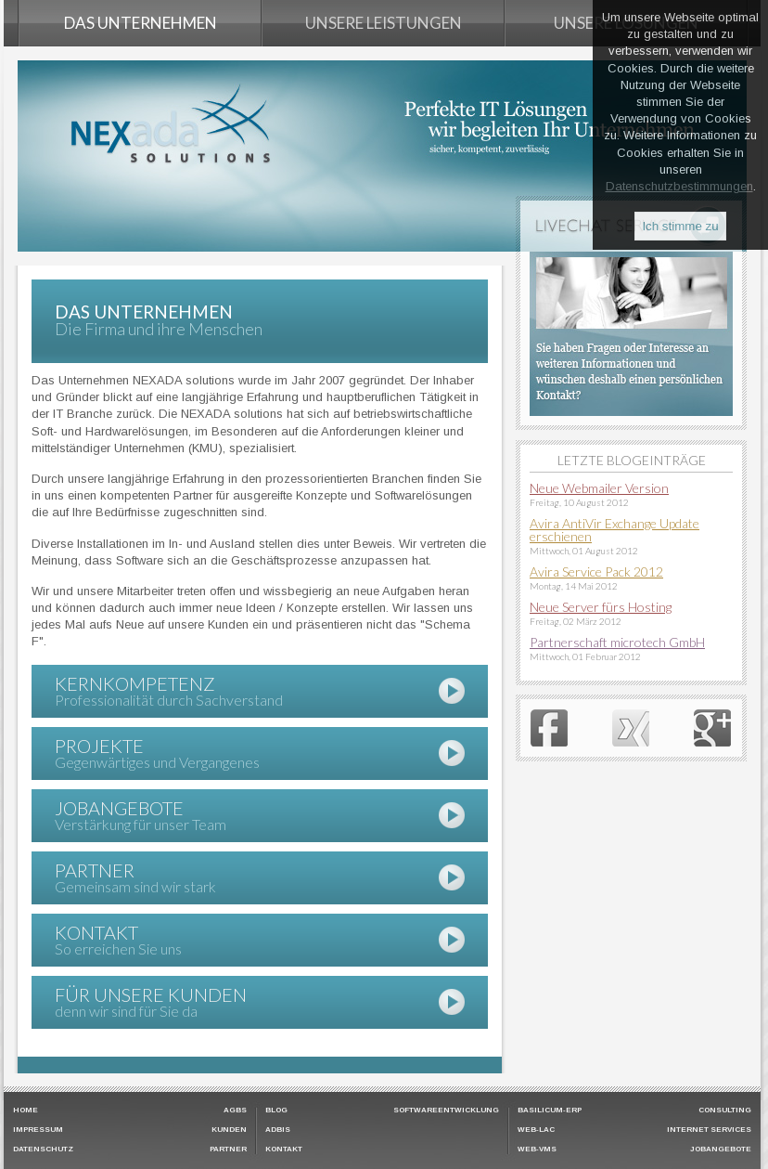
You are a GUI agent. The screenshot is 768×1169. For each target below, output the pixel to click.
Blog (276, 1110)
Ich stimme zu (680, 226)
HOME (25, 1110)
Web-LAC (536, 1130)
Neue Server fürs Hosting (601, 607)
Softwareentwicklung (446, 1110)
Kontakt (283, 1149)
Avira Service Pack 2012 (596, 571)
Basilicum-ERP (550, 1110)
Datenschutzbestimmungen (679, 186)
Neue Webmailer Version (599, 488)
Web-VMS (537, 1149)
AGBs (235, 1110)
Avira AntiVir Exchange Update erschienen (614, 529)
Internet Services (709, 1130)
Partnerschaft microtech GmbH (617, 642)
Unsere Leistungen (383, 22)
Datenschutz (43, 1149)
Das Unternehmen (140, 22)
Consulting (724, 1110)
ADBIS (277, 1130)
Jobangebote (720, 1149)
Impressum (38, 1130)
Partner (228, 1149)
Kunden (229, 1130)
